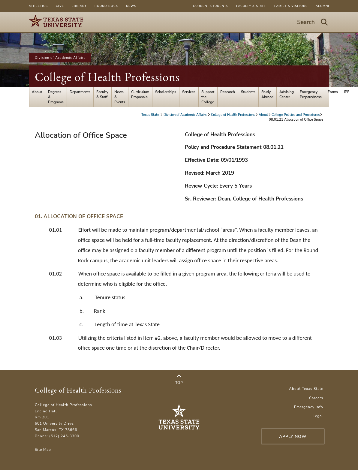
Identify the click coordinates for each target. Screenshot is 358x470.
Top (179, 379)
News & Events (119, 96)
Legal (318, 415)
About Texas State (306, 388)
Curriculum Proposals (140, 94)
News (131, 6)
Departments (80, 91)
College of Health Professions (107, 77)
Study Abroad (267, 94)
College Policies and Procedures (296, 114)
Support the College (207, 96)
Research (227, 91)
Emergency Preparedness (311, 94)
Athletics (38, 6)
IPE (346, 91)
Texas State (150, 114)
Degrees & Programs (56, 96)
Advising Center (286, 94)
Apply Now (293, 436)
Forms (333, 91)
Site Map (43, 449)
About (37, 91)
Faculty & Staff (251, 6)
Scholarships (165, 91)
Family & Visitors (291, 6)
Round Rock (106, 6)
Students (248, 91)
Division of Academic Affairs (60, 57)
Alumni (322, 6)
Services (188, 91)
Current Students (210, 6)
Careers (316, 397)
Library (79, 6)
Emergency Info (308, 406)
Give (60, 6)
